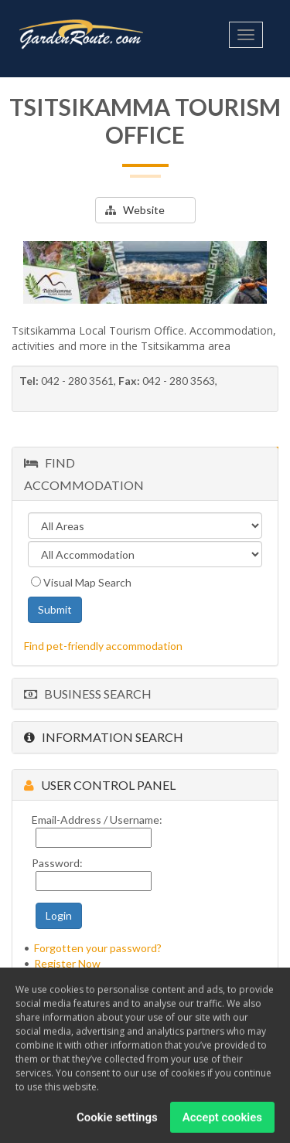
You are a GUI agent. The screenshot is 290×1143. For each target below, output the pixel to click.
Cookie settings (117, 1123)
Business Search (88, 693)
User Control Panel (100, 784)
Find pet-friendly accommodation (103, 645)
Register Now (67, 963)
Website (135, 209)
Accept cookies (222, 1123)
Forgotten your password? (98, 947)
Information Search (103, 737)
